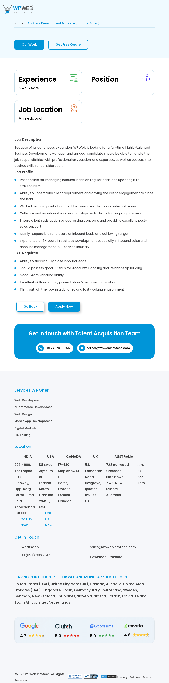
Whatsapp (30, 548)
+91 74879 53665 (54, 349)
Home (18, 23)
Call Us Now (26, 523)
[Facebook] (84, 655)
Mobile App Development (33, 422)
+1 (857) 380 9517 (35, 556)
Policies (134, 679)
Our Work (29, 44)
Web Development (28, 401)
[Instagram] (73, 655)
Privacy (122, 679)
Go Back (31, 307)
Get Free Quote (68, 44)
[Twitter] (95, 655)
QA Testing (22, 435)
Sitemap (148, 679)
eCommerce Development (34, 408)
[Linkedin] (62, 655)
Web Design (23, 415)
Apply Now (67, 307)
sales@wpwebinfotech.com (113, 548)
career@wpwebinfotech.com (104, 349)
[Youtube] (107, 655)
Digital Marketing (26, 429)
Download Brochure (106, 557)
